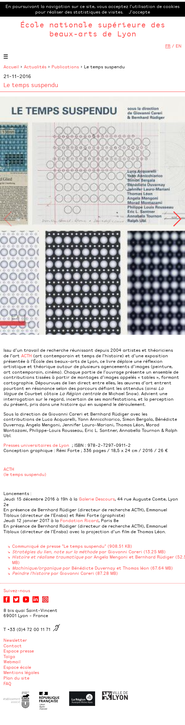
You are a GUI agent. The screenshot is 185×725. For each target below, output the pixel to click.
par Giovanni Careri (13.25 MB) (89, 551)
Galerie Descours (97, 499)
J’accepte (139, 12)
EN (179, 46)
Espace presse (18, 651)
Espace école (17, 667)
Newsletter (15, 640)
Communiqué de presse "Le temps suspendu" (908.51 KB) (72, 546)
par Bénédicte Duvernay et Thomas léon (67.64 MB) (92, 568)
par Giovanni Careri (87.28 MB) (65, 573)
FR (167, 46)
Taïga (9, 656)
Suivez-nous (16, 590)
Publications (65, 66)
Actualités (35, 66)
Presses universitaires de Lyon (36, 445)
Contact (12, 645)
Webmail (11, 661)
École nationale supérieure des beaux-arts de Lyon (92, 29)
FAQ (7, 683)
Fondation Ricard (79, 520)
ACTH (26, 355)
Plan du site (16, 678)
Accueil (11, 66)
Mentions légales (21, 672)
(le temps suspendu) (24, 474)
